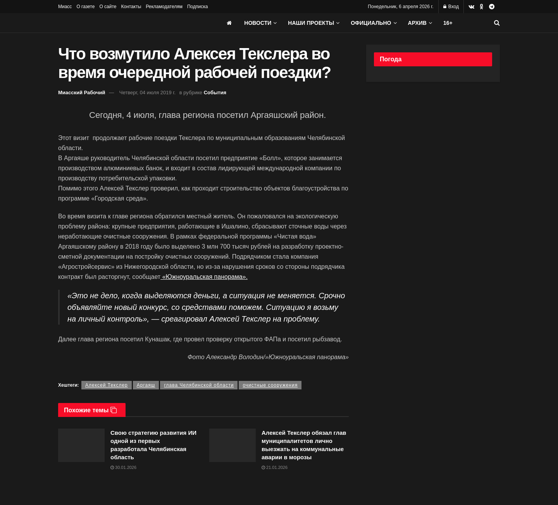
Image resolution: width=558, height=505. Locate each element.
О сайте (107, 6)
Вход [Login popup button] (451, 6)
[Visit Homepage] (116, 23)
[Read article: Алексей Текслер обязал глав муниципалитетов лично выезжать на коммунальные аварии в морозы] (232, 445)
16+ (448, 23)
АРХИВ (417, 23)
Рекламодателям (164, 6)
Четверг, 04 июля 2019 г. (147, 92)
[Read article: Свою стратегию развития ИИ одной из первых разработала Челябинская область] (81, 445)
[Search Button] (497, 23)
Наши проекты (311, 23)
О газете (85, 6)
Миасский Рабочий (81, 92)
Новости (257, 23)
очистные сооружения (270, 385)
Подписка (197, 6)
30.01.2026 (123, 467)
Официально (371, 23)
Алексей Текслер (106, 385)
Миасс (65, 6)
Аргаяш (146, 385)
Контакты (131, 6)
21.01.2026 (275, 467)
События (215, 92)
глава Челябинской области (199, 385)
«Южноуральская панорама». (204, 276)
